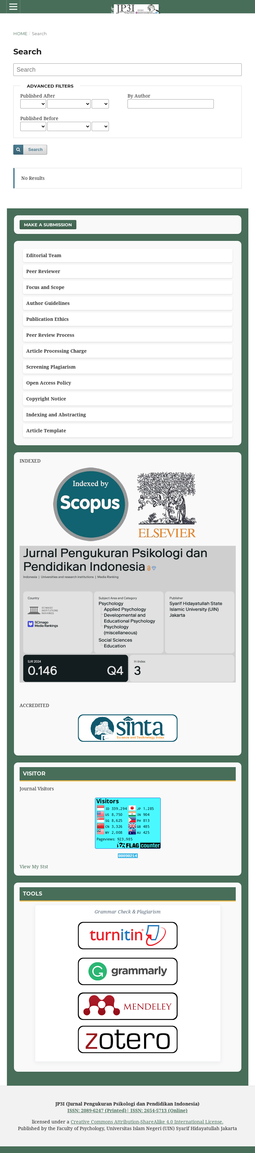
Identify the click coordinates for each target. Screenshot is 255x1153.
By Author (139, 96)
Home (20, 33)
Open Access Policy (48, 383)
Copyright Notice (46, 399)
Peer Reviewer (43, 271)
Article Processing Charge (56, 351)
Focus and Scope (45, 287)
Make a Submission (48, 224)
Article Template (46, 430)
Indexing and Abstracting (56, 414)
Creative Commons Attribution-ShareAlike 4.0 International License (146, 1121)
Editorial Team (43, 255)
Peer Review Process (50, 335)
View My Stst (34, 866)
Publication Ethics (47, 319)
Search (35, 149)
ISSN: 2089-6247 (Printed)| (98, 1110)
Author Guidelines (48, 303)
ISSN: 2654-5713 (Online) (159, 1110)
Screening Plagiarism (51, 367)
